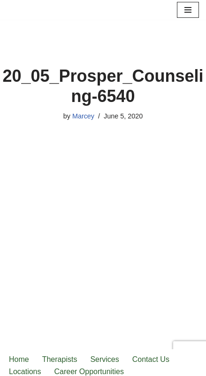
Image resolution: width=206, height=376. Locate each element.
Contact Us (150, 359)
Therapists (59, 359)
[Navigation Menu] (188, 10)
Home (19, 359)
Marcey (83, 116)
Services (104, 359)
